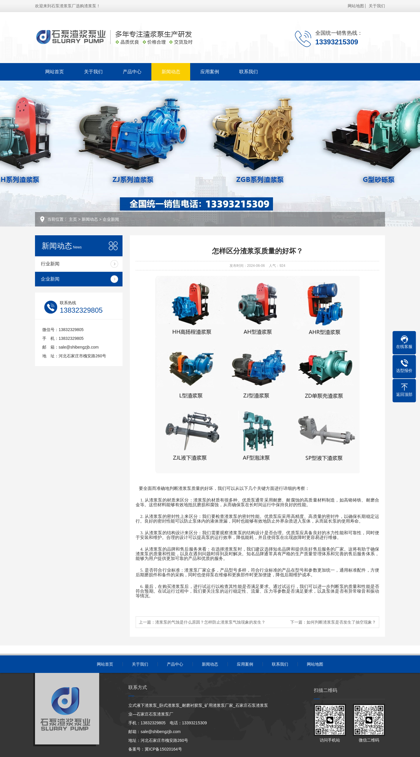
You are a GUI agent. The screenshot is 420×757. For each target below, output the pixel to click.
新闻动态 (171, 71)
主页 (73, 219)
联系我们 (248, 71)
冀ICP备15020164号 (163, 749)
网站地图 (356, 6)
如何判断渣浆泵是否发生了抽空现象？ (341, 622)
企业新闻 (111, 219)
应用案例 (209, 71)
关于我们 (377, 6)
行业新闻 (50, 263)
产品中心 (132, 71)
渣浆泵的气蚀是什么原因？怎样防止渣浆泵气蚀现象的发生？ (210, 622)
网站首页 (54, 71)
